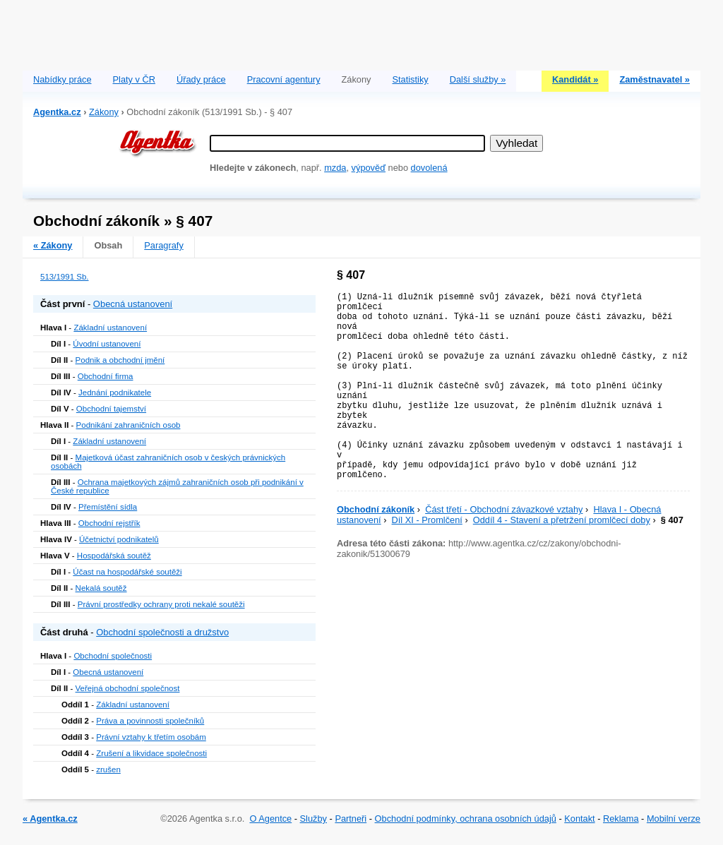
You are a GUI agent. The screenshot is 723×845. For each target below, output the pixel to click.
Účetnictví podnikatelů (119, 539)
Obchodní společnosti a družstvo (162, 632)
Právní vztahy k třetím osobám (151, 737)
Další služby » (478, 79)
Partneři (350, 818)
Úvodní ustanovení (107, 344)
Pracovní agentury (284, 79)
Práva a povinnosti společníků (150, 721)
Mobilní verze (673, 818)
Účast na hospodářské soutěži (127, 572)
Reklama (621, 818)
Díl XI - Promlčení (427, 520)
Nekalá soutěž (101, 588)
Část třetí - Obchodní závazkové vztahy (503, 509)
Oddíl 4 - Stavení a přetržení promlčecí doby (561, 520)
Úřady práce (201, 79)
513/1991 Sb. (64, 276)
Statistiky (411, 79)
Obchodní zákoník (375, 509)
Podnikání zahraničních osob (128, 425)
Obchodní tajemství (111, 408)
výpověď (369, 167)
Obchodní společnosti (112, 656)
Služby (313, 818)
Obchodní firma (105, 376)
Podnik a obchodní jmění (120, 360)
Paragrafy (163, 245)
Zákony (104, 112)
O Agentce (270, 818)
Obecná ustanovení (132, 304)
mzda (335, 167)
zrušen (108, 769)
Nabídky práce (62, 79)
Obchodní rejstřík (109, 523)
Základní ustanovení (110, 327)
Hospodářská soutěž (114, 555)
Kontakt (579, 818)
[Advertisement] (361, 32)
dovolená (429, 167)
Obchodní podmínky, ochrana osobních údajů (465, 818)
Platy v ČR (134, 79)
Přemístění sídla (107, 507)
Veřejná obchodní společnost (128, 688)
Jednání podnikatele (114, 392)
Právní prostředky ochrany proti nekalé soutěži (161, 604)
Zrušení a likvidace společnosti (151, 753)
